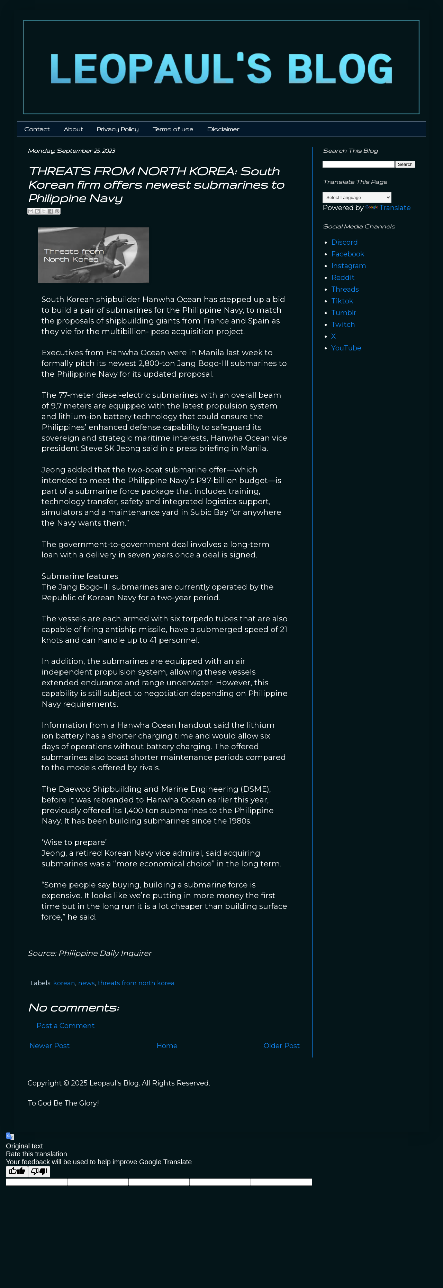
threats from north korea (136, 983)
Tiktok (342, 301)
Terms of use (173, 129)
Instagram (348, 266)
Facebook (347, 254)
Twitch (343, 324)
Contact (36, 129)
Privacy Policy (117, 129)
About (73, 129)
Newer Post (49, 1046)
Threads (345, 289)
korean (64, 983)
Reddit (343, 277)
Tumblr (343, 313)
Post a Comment (65, 1026)
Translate (388, 208)
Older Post (282, 1046)
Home (167, 1046)
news (86, 983)
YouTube (346, 348)
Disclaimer (223, 129)
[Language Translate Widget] (357, 197)
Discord (344, 242)
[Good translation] (17, 1171)
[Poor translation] (39, 1171)
